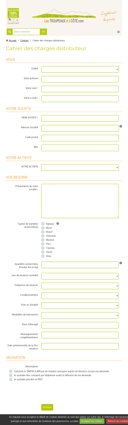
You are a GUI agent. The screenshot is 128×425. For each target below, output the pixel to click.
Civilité (34, 68)
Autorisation (31, 366)
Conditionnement (29, 294)
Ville (36, 147)
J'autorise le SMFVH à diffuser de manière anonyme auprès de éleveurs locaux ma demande (59, 371)
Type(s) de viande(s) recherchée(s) (27, 225)
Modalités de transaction (25, 314)
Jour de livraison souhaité (25, 275)
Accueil (12, 40)
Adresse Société (29, 127)
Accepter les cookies (92, 421)
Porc (46, 244)
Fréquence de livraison (26, 285)
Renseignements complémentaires (29, 336)
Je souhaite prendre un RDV (25, 379)
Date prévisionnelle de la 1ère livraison (23, 347)
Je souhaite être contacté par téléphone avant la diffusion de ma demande (50, 375)
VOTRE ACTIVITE (29, 166)
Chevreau (48, 236)
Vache (46, 252)
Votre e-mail (30, 97)
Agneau (47, 223)
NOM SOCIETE (29, 117)
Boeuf (46, 231)
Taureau (48, 248)
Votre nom (31, 88)
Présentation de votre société (26, 188)
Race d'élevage (30, 324)
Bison (46, 227)
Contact (24, 40)
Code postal (31, 137)
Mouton (47, 240)
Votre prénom (31, 78)
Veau (46, 256)
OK (43, 31)
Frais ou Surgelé (29, 304)
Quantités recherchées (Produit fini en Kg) (26, 266)
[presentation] (65, 391)
